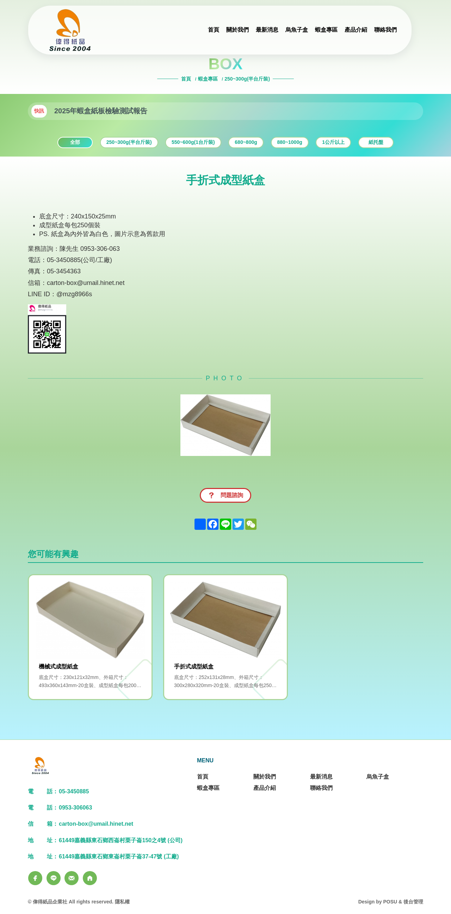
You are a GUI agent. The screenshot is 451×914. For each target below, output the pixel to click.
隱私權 (122, 902)
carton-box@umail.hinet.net (85, 282)
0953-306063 (75, 808)
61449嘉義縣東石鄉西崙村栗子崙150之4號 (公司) (121, 840)
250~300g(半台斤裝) (247, 79)
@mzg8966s (74, 294)
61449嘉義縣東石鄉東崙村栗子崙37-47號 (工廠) (119, 856)
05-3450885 (74, 791)
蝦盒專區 (208, 79)
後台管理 (413, 902)
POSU (390, 902)
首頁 (186, 79)
